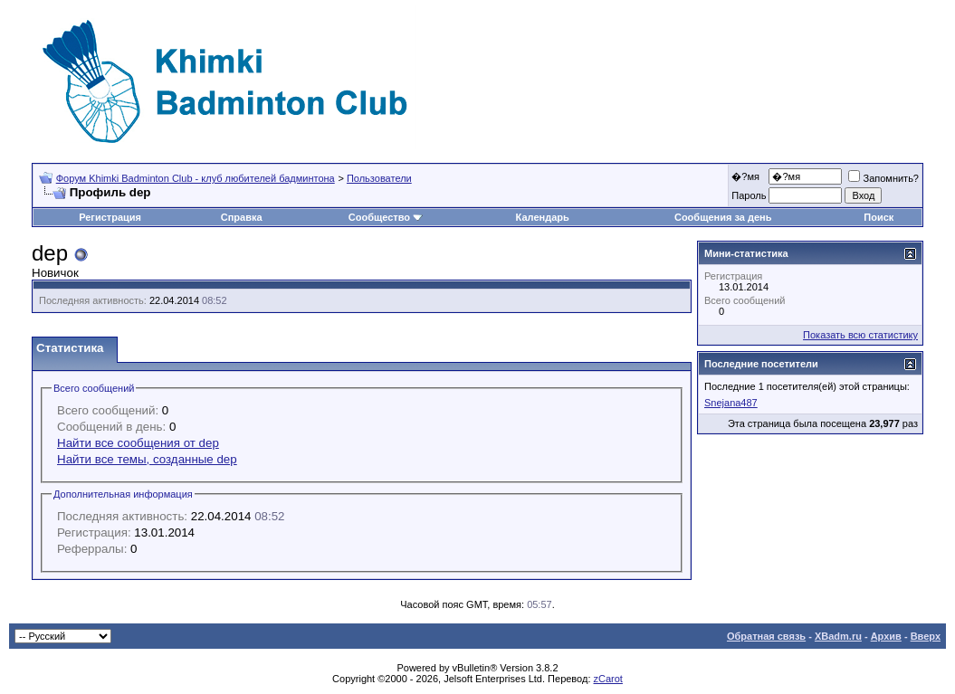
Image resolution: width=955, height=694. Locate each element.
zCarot (608, 678)
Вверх (926, 636)
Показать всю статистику (860, 334)
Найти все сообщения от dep (138, 443)
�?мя (745, 176)
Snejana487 (731, 402)
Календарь (542, 217)
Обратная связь (766, 636)
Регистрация (110, 217)
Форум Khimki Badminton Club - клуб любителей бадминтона (195, 178)
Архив (886, 636)
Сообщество (386, 217)
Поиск (878, 217)
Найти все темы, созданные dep (147, 459)
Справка (242, 217)
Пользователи (379, 178)
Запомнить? (883, 178)
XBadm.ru (838, 636)
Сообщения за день (722, 217)
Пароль (748, 195)
